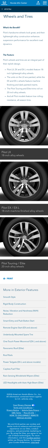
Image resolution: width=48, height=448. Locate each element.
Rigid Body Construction (14, 304)
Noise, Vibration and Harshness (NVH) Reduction (20, 312)
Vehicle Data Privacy (30, 410)
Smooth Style (9, 297)
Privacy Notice (13, 410)
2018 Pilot (6, 9)
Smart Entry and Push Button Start (18, 321)
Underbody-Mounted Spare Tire (18, 335)
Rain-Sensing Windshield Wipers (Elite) (21, 376)
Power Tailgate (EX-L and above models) (22, 362)
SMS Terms (16, 413)
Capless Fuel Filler (11, 369)
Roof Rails (8, 355)
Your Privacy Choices (24, 405)
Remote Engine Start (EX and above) (20, 328)
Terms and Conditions (22, 408)
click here (35, 442)
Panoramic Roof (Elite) (13, 348)
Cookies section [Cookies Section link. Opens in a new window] (33, 438)
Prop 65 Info (29, 413)
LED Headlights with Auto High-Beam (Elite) (23, 383)
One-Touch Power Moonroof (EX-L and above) (24, 342)
